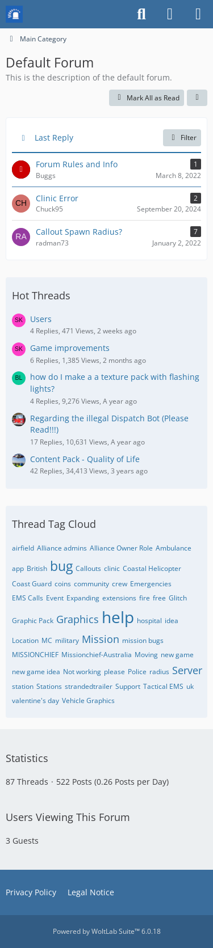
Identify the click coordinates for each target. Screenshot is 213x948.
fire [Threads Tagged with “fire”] (144, 598)
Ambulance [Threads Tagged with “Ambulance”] (173, 548)
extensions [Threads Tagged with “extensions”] (119, 598)
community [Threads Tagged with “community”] (91, 584)
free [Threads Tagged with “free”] (159, 598)
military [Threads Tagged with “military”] (67, 640)
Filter (182, 137)
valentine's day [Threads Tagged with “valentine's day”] (35, 700)
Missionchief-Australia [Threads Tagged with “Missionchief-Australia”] (96, 654)
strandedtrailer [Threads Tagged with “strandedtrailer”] (88, 686)
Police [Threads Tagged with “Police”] (137, 671)
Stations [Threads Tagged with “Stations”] (49, 686)
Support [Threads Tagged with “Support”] (127, 686)
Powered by (107, 931)
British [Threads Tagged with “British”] (37, 568)
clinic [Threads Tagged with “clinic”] (112, 568)
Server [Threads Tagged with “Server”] (187, 670)
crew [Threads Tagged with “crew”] (119, 584)
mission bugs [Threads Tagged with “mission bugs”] (143, 640)
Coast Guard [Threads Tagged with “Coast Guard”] (32, 584)
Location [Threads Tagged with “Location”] (25, 640)
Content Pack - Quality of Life (85, 459)
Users (41, 319)
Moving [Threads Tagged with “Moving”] (146, 654)
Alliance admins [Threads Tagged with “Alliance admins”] (62, 548)
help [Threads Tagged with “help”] (118, 617)
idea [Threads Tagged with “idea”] (171, 620)
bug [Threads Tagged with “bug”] (61, 566)
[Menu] (198, 14)
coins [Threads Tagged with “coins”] (63, 584)
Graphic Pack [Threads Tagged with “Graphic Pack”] (32, 620)
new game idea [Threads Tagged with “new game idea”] (36, 671)
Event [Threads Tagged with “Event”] (55, 598)
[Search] (141, 14)
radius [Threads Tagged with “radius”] (159, 671)
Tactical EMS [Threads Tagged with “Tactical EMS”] (163, 686)
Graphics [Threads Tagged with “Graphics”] (77, 619)
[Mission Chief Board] (14, 14)
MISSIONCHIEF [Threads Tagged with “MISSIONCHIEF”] (35, 654)
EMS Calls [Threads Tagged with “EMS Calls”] (27, 598)
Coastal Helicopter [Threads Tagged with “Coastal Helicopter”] (152, 568)
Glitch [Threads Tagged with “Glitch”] (178, 598)
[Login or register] (169, 14)
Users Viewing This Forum (68, 817)
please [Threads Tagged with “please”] (114, 671)
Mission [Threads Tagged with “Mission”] (100, 639)
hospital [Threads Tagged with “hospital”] (149, 620)
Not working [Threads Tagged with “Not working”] (82, 671)
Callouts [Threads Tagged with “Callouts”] (88, 568)
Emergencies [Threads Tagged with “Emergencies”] (151, 584)
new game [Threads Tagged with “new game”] (177, 654)
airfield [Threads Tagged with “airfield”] (23, 548)
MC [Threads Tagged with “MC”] (46, 640)
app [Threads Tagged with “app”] (18, 568)
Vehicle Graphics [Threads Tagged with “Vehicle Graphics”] (88, 700)
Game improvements (70, 347)
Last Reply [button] (54, 137)
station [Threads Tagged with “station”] (23, 686)
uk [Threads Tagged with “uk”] (190, 686)
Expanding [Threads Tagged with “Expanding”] (82, 598)
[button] (197, 98)
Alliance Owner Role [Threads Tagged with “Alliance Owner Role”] (121, 548)
